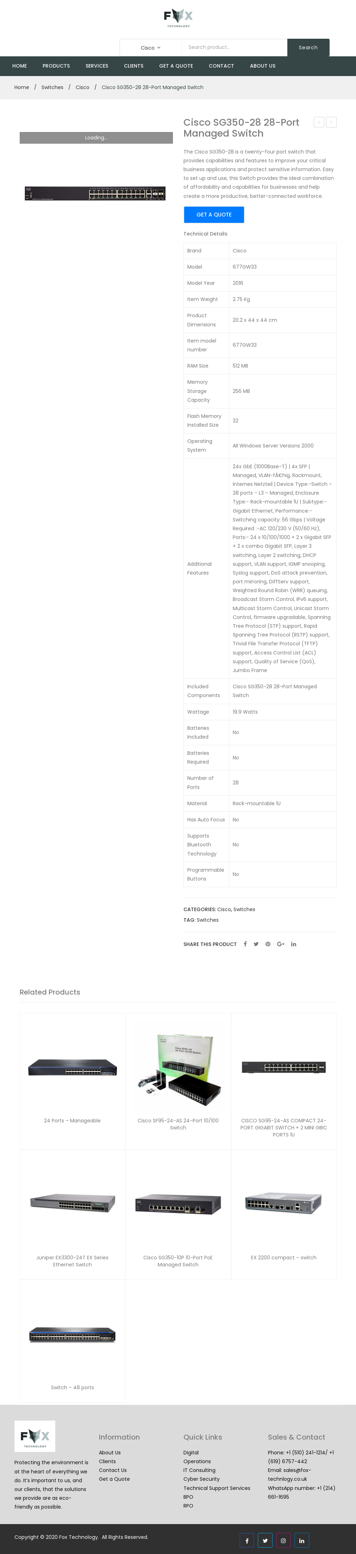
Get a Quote (114, 1479)
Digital (191, 1452)
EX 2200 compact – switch (284, 1257)
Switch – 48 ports (72, 1387)
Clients (107, 1461)
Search (308, 47)
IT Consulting (199, 1470)
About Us (110, 1452)
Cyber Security (201, 1479)
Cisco (82, 87)
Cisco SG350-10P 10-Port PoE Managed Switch (331, 122)
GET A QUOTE (214, 214)
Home (21, 87)
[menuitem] (19, 66)
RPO (188, 1505)
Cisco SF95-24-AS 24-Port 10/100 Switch (319, 122)
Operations (197, 1461)
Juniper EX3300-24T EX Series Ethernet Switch (72, 1261)
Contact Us (113, 1470)
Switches (52, 87)
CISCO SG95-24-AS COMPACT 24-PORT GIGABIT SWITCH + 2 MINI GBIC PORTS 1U (284, 1127)
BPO (188, 1496)
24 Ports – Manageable (72, 1120)
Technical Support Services (216, 1488)
